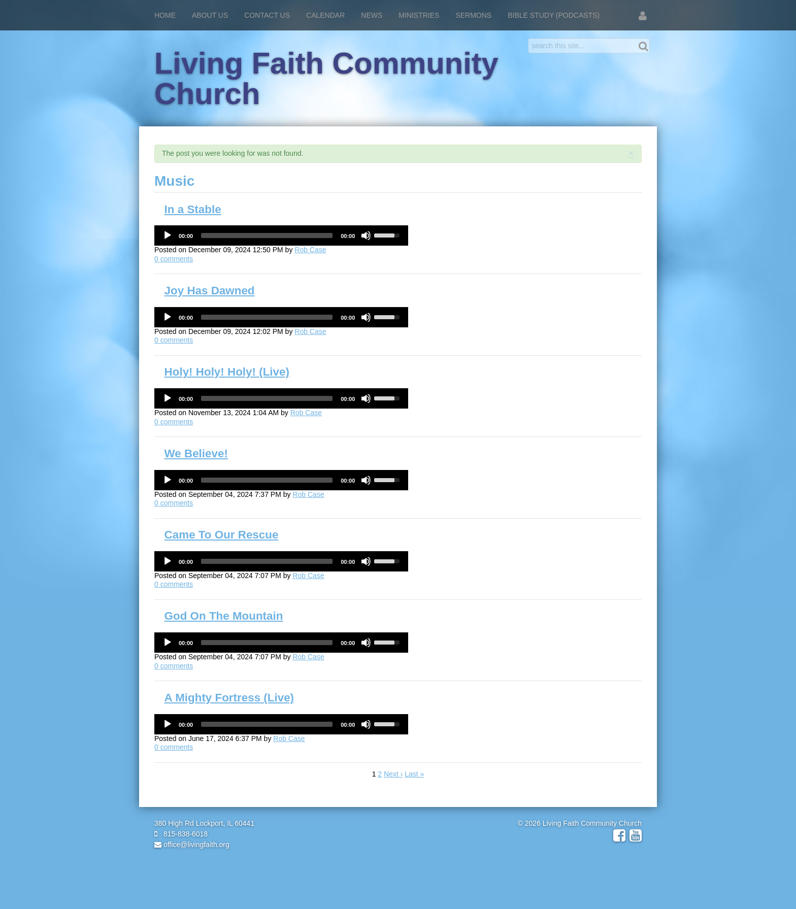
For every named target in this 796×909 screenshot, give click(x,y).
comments (173, 259)
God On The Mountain (223, 616)
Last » (414, 774)
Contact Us (267, 15)
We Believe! (196, 453)
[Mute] (366, 235)
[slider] (267, 235)
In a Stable (192, 209)
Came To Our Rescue (221, 534)
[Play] (167, 235)
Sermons (473, 15)
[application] (281, 235)
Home (165, 15)
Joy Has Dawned (209, 290)
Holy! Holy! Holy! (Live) (226, 371)
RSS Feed (632, 164)
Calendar (325, 15)
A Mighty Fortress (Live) (229, 697)
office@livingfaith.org (191, 844)
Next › (393, 774)
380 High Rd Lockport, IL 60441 (204, 823)
